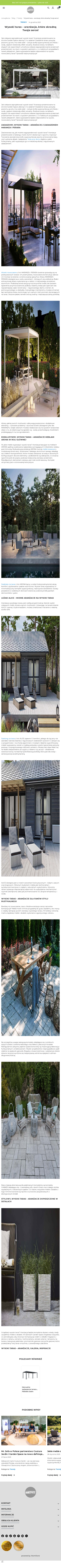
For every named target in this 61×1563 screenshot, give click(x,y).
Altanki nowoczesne (9, 273)
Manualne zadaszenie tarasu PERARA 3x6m (29, 1388)
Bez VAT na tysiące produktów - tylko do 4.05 (30, 3)
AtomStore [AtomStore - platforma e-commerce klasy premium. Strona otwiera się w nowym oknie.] (35, 1556)
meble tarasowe (49, 449)
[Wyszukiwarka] (48, 8)
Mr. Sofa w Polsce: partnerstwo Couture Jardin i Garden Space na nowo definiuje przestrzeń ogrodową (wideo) (21, 1454)
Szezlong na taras (8, 739)
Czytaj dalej (8, 1475)
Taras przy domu (33, 139)
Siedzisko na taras (8, 584)
